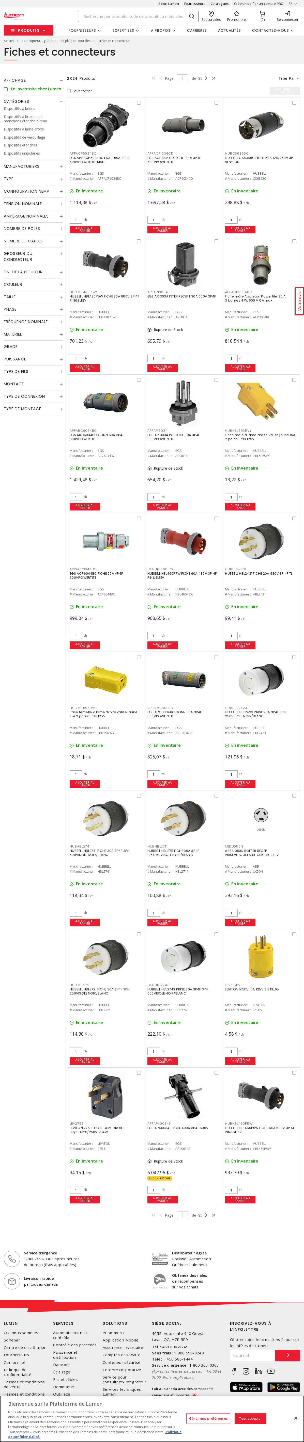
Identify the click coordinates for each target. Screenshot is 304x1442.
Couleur (13, 284)
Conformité (15, 1362)
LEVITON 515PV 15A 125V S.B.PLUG (252, 989)
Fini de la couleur (23, 272)
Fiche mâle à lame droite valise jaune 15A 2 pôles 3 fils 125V (260, 437)
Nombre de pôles (22, 228)
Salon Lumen (168, 3)
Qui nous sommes (21, 1332)
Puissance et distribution (65, 1355)
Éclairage (61, 1372)
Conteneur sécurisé (122, 1362)
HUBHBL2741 (80, 846)
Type (8, 178)
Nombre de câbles (23, 241)
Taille (10, 297)
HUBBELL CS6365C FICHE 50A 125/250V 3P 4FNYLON (259, 160)
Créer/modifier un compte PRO (258, 3)
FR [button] (291, 3)
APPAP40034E (159, 1123)
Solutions (115, 1323)
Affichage (15, 80)
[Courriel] (252, 1355)
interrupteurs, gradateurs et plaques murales (56, 40)
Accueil (9, 40)
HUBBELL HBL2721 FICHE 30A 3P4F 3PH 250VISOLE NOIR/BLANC (100, 991)
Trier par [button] (286, 78)
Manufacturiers (22, 166)
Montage (14, 384)
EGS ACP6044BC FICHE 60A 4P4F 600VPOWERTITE (96, 575)
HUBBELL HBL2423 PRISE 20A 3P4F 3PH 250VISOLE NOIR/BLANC (255, 714)
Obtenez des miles (189, 1275)
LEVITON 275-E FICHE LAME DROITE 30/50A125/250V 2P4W (97, 1130)
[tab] (33, 80)
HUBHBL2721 (80, 985)
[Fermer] (295, 1418)
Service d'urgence (40, 1252)
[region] (152, 1419)
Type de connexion (24, 396)
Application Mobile (121, 1340)
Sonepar (12, 1340)
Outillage (61, 1394)
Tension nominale (23, 203)
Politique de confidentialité (17, 1372)
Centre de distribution (25, 1347)
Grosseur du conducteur (18, 256)
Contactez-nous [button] (270, 30)
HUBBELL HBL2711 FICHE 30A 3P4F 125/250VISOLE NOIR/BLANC (173, 853)
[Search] (138, 16)
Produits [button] (29, 30)
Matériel (13, 334)
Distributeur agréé (189, 1252)
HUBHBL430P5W (83, 292)
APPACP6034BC (83, 153)
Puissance (15, 359)
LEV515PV (232, 985)
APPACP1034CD (160, 153)
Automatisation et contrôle (70, 1335)
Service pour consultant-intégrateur (125, 1379)
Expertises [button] (123, 30)
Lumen (11, 1323)
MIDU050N (234, 846)
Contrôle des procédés (75, 1344)
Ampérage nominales (26, 216)
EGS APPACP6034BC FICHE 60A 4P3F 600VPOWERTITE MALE (99, 160)
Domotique (63, 1386)
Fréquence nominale (26, 321)
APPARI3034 (157, 292)
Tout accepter (250, 1418)
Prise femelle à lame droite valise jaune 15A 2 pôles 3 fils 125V (104, 714)
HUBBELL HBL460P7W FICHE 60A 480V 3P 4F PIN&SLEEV (182, 575)
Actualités (229, 30)
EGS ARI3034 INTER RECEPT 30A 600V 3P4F (181, 296)
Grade (11, 346)
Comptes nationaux (121, 1354)
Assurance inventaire (123, 1347)
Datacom (61, 1364)
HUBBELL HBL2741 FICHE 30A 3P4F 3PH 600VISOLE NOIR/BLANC (100, 853)
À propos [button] (161, 30)
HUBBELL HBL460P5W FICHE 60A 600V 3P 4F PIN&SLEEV (260, 1130)
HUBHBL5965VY (238, 430)
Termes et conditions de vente (24, 1384)
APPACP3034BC (238, 292)
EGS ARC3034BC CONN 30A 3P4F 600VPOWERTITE (174, 714)
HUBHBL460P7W (161, 569)
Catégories (16, 101)
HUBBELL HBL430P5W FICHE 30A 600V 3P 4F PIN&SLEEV (104, 298)
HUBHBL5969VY (83, 708)
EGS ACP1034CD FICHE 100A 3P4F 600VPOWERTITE (174, 160)
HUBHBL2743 (158, 985)
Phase (10, 309)
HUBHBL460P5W (238, 1123)
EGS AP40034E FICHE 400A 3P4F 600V (177, 1128)
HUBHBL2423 (236, 708)
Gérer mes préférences (208, 1418)
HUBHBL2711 (157, 846)
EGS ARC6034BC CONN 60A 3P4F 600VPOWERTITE (97, 437)
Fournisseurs (194, 3)
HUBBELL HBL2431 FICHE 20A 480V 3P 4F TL (258, 573)
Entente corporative (122, 1369)
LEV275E (76, 1123)
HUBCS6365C (237, 153)
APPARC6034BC (83, 430)
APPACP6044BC (83, 569)
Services (63, 1323)
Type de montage (22, 408)
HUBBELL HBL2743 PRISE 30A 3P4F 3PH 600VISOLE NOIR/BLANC (177, 991)
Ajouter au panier (85, 229)
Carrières (197, 30)
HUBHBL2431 (235, 569)
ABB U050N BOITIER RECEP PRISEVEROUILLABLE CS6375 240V (252, 853)
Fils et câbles (65, 1379)
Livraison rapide (39, 1278)
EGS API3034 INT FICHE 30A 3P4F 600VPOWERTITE (173, 437)
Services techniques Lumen (122, 1392)
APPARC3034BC (161, 708)
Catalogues (220, 3)
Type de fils (16, 371)
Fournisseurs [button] (82, 30)
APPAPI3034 (157, 430)
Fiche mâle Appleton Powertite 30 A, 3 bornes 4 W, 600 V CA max (255, 298)
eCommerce (114, 1332)
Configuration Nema (27, 191)
